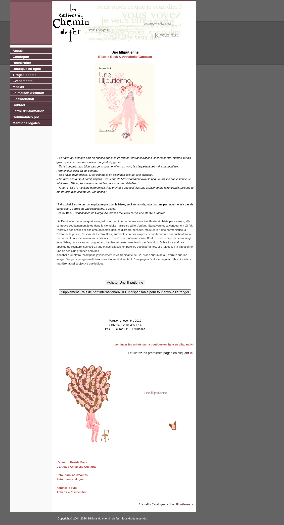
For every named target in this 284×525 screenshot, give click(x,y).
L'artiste (62, 466)
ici (192, 353)
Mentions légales (26, 123)
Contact (19, 105)
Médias (18, 87)
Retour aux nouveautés (72, 474)
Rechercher (22, 63)
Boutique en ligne (27, 69)
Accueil (19, 51)
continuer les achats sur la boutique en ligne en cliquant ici (154, 344)
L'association (23, 99)
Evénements (22, 81)
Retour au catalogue (70, 479)
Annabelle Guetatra (137, 57)
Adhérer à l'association (72, 492)
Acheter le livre (67, 487)
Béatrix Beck (108, 57)
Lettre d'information (28, 111)
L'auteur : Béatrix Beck (72, 462)
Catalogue (21, 57)
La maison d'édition (28, 93)
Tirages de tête (24, 75)
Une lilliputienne (179, 504)
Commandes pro (26, 117)
